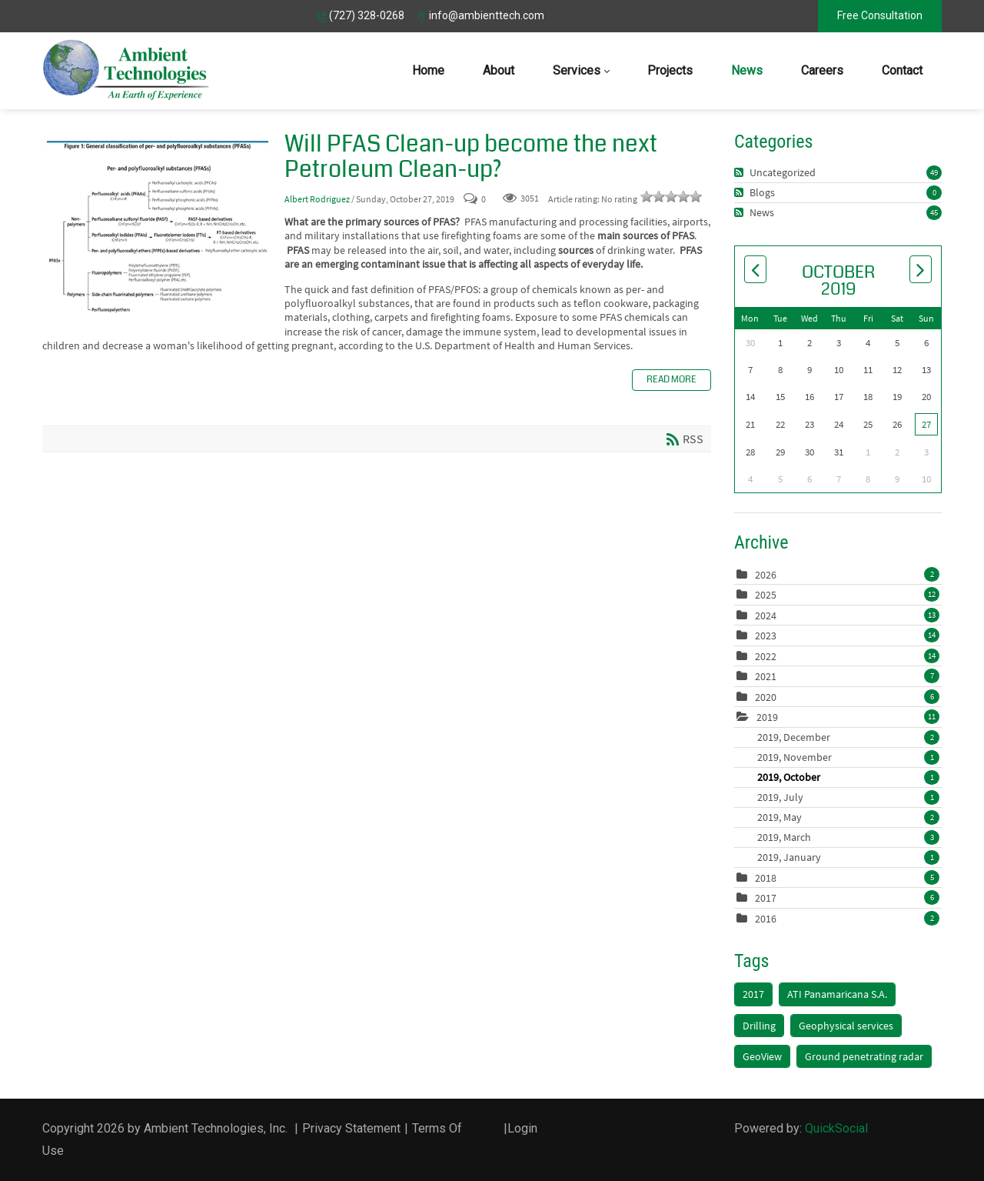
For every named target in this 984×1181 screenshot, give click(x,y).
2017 (765, 898)
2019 (767, 717)
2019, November (848, 757)
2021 (765, 676)
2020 (765, 697)
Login (522, 1128)
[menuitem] (428, 71)
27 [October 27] (926, 424)
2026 (765, 575)
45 (934, 212)
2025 (765, 595)
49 (934, 172)
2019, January (848, 857)
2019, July (848, 797)
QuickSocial (836, 1128)
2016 (765, 919)
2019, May (848, 817)
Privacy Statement (351, 1128)
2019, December (848, 737)
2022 (765, 656)
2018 (765, 878)
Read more (671, 379)
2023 (765, 635)
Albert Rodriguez (317, 199)
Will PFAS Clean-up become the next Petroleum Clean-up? (157, 228)
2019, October (848, 777)
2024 (765, 615)
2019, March (848, 837)
